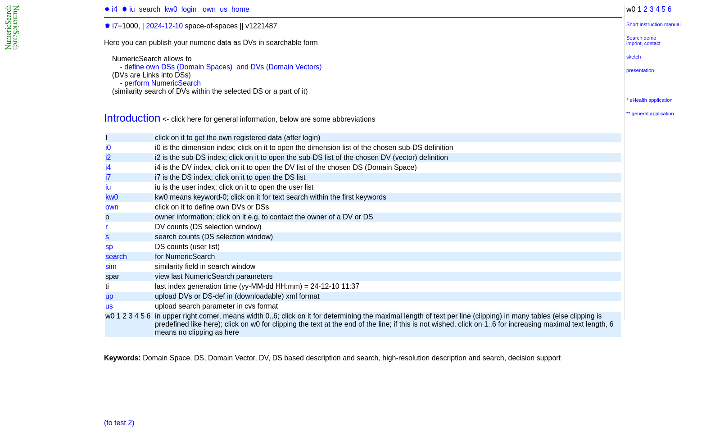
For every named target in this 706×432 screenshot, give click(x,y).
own (209, 9)
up (109, 296)
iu (108, 187)
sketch (633, 56)
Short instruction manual (653, 24)
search (149, 9)
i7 (108, 177)
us (223, 9)
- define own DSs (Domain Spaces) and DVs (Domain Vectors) (220, 67)
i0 (108, 147)
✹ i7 (111, 26)
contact (652, 43)
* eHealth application (649, 100)
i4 (108, 167)
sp (109, 246)
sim (111, 266)
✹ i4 (111, 9)
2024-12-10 (164, 26)
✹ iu (128, 9)
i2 (108, 157)
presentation (640, 70)
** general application (650, 113)
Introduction (132, 118)
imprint (634, 43)
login (189, 9)
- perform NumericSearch (160, 83)
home (240, 9)
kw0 (170, 9)
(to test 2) (119, 423)
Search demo (641, 38)
